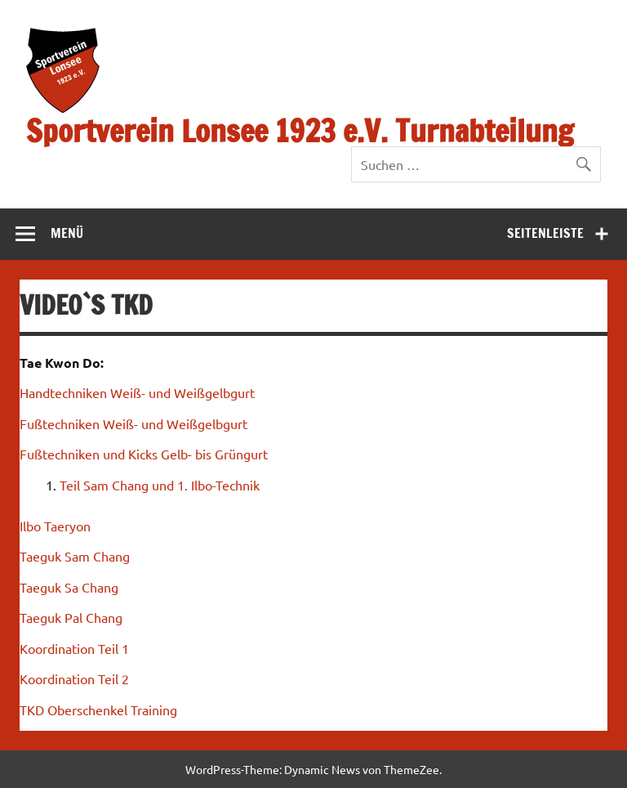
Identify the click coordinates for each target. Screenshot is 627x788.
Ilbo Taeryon (55, 525)
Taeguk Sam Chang (75, 556)
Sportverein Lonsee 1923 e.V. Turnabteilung (300, 131)
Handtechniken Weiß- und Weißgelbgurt (137, 392)
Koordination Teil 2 (74, 678)
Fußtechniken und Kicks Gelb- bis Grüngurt (144, 453)
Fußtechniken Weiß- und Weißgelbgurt (133, 423)
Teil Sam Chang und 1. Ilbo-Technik (160, 485)
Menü (67, 233)
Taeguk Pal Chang (71, 617)
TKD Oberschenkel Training (98, 709)
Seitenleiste (545, 233)
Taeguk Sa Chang (69, 587)
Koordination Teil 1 (74, 648)
